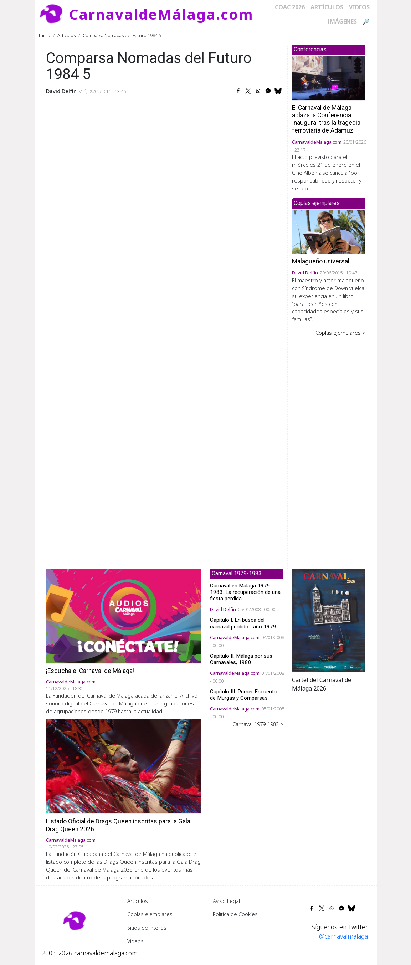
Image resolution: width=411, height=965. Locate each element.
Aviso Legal (226, 900)
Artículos (326, 7)
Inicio (44, 35)
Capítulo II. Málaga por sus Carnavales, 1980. (241, 659)
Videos (359, 7)
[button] (328, 619)
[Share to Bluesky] (278, 90)
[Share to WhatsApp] (258, 90)
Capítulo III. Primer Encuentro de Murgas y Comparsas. (244, 694)
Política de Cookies (235, 914)
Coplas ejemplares (150, 914)
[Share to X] (248, 90)
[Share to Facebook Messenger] (268, 90)
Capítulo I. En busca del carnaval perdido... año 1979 (243, 623)
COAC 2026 (290, 7)
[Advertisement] (328, 447)
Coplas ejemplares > (340, 332)
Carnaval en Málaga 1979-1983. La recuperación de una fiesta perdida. (245, 592)
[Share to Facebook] (238, 90)
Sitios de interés (146, 927)
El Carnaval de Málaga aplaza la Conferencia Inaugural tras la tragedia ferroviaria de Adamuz (326, 119)
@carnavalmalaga (343, 936)
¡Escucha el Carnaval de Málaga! (90, 670)
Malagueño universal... (323, 261)
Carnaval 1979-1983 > (257, 724)
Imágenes (342, 21)
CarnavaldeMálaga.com (161, 14)
